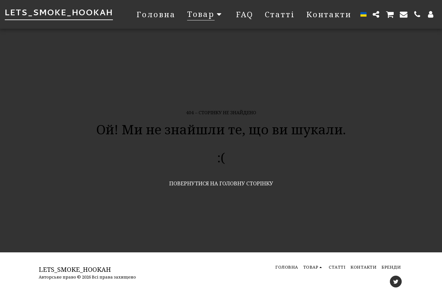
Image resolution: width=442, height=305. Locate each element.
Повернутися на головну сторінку (221, 183)
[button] (376, 14)
